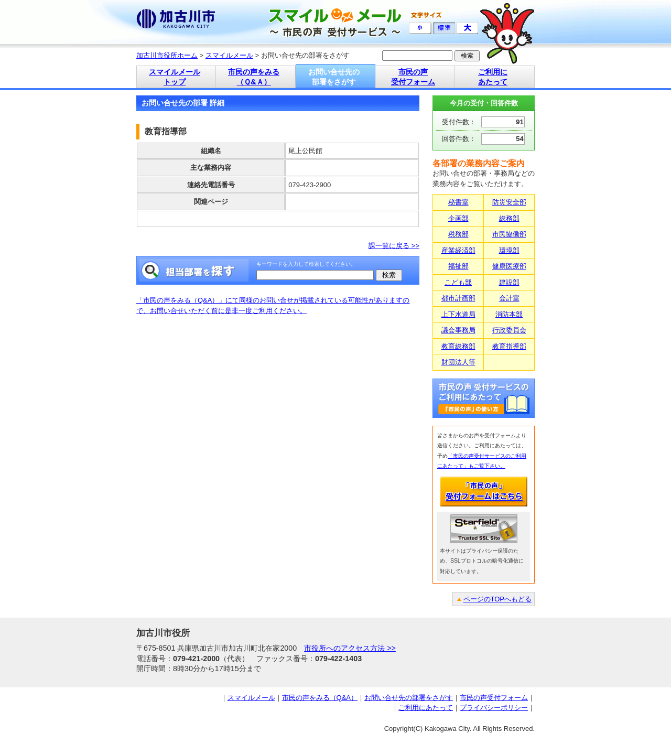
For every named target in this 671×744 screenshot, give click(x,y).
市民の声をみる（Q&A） (320, 698)
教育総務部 (458, 346)
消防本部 (509, 314)
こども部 (458, 282)
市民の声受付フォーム (494, 698)
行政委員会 (509, 330)
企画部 (458, 218)
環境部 (509, 250)
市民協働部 (509, 234)
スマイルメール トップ (174, 77)
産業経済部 (458, 250)
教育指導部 (509, 346)
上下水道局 (458, 314)
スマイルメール (229, 55)
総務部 (509, 218)
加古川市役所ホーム (167, 55)
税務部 (458, 234)
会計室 (509, 298)
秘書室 (458, 202)
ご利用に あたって (492, 77)
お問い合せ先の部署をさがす (408, 698)
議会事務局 (458, 330)
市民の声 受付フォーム (413, 77)
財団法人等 (458, 362)
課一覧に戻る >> (394, 246)
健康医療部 (509, 266)
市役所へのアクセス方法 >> (350, 648)
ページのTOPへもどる (497, 599)
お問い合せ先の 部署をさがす (334, 77)
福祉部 (458, 266)
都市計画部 (458, 298)
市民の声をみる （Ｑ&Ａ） (253, 77)
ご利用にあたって (425, 707)
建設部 (509, 282)
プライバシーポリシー (494, 707)
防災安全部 (509, 202)
